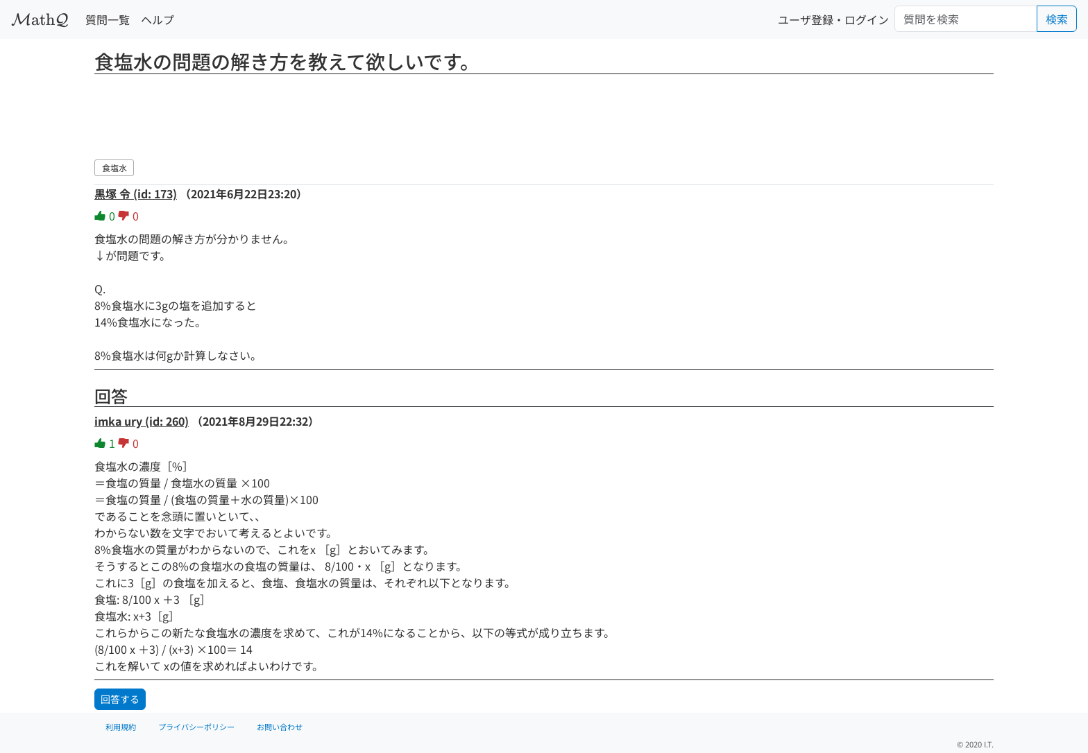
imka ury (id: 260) (141, 421)
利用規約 (120, 726)
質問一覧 (107, 19)
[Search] (965, 19)
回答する (120, 699)
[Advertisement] (544, 114)
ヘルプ (157, 19)
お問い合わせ (280, 726)
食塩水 (114, 167)
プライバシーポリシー (196, 726)
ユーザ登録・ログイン (833, 19)
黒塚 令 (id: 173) (135, 193)
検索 (1057, 18)
